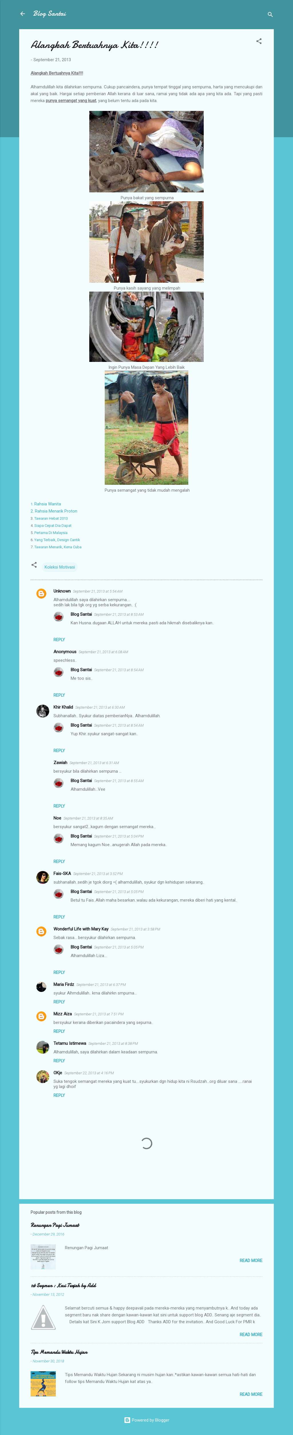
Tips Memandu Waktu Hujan (59, 1352)
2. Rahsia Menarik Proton (54, 511)
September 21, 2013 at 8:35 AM (88, 818)
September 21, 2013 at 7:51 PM (99, 1014)
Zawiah (60, 762)
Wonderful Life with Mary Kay (81, 929)
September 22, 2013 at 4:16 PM (89, 1073)
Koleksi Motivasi (60, 567)
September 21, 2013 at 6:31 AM (94, 763)
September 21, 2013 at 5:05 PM (119, 892)
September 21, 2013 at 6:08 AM (103, 652)
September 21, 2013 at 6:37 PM (101, 984)
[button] (259, 42)
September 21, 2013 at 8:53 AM (119, 614)
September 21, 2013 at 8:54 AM (119, 670)
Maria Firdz (64, 984)
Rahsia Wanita (46, 504)
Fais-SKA (62, 873)
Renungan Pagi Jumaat (55, 1225)
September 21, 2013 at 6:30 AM (100, 707)
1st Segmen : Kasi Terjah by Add (63, 1285)
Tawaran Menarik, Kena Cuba (57, 547)
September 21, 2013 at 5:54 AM (97, 591)
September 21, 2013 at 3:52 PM (98, 874)
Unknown (62, 591)
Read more (251, 1260)
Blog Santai (49, 13)
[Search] (270, 15)
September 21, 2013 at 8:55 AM (119, 781)
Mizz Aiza (63, 1014)
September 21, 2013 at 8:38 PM (113, 1043)
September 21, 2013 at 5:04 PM (119, 836)
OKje (58, 1072)
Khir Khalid (63, 707)
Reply (59, 639)
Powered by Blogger (146, 1420)
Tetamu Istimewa (70, 1043)
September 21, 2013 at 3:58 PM (135, 929)
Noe (57, 818)
